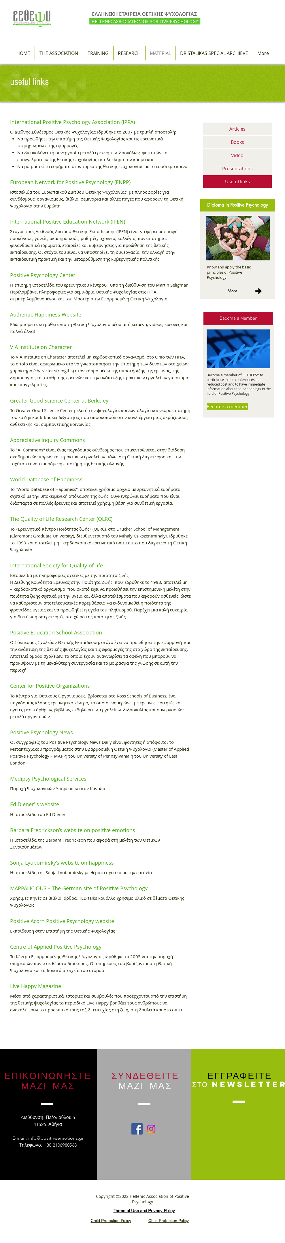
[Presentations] (237, 168)
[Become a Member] (238, 318)
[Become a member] (227, 406)
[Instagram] (151, 1129)
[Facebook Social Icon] (137, 1129)
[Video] (237, 155)
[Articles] (237, 129)
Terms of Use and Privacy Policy (144, 1210)
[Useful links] (237, 181)
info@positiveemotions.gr (56, 1138)
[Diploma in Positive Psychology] (237, 205)
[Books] (237, 142)
